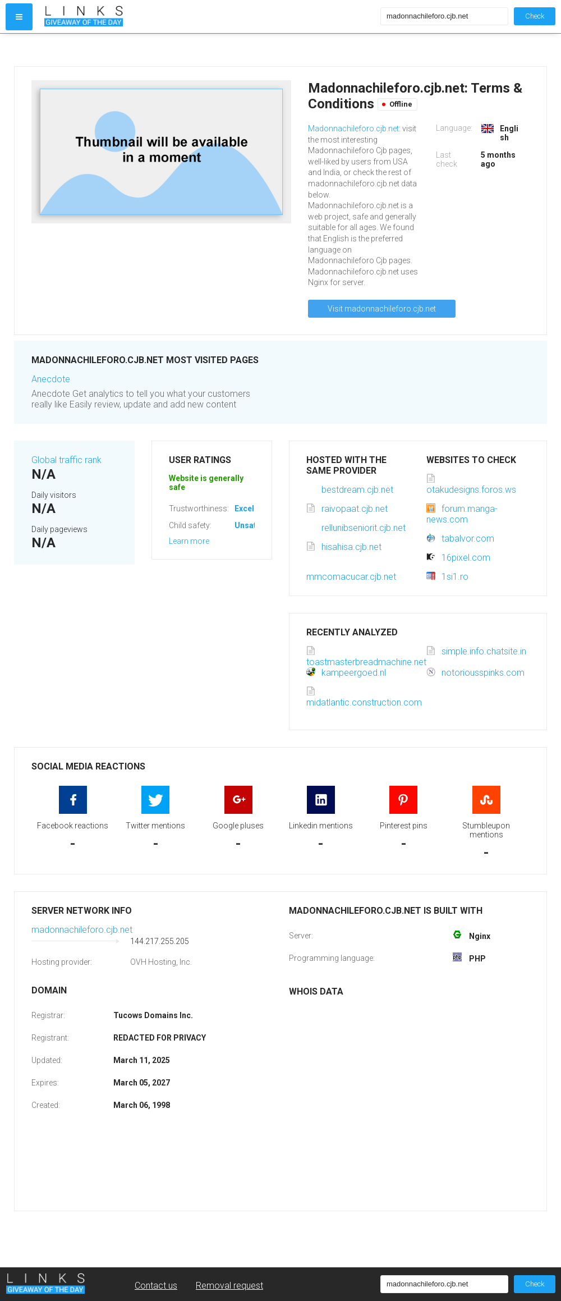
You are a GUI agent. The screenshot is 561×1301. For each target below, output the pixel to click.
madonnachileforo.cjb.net (81, 929)
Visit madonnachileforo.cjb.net (382, 308)
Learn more (189, 541)
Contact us (156, 1285)
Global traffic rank (66, 460)
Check (534, 16)
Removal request (229, 1285)
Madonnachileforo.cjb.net (353, 128)
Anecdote (50, 379)
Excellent (251, 508)
